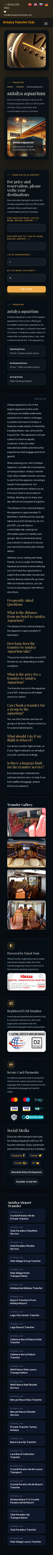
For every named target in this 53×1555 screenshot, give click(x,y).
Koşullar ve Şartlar (26, 1181)
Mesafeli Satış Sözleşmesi (26, 1172)
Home (10, 86)
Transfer (20, 86)
